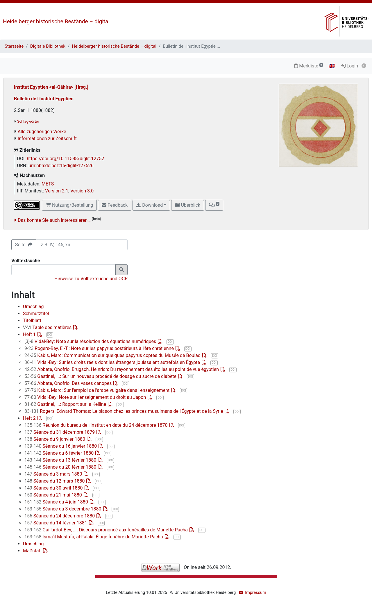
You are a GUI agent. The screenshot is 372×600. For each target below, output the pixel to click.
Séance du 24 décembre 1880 (60, 516)
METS (48, 184)
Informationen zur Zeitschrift (47, 138)
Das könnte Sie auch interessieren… (54, 220)
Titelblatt (32, 320)
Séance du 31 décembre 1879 (60, 432)
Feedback (115, 205)
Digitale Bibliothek (47, 46)
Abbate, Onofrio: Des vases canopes (68, 383)
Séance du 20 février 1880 (60, 467)
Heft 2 (30, 418)
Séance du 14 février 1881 (56, 523)
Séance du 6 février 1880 (59, 453)
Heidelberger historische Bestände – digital (56, 21)
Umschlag (33, 306)
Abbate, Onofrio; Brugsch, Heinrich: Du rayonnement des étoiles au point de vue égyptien (122, 369)
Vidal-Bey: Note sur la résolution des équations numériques (90, 341)
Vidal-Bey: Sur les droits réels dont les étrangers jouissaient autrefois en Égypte (112, 362)
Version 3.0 (82, 191)
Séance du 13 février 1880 (60, 460)
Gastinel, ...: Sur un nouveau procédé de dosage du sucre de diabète (101, 376)
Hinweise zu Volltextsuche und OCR (91, 278)
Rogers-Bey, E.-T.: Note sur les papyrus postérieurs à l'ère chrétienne (99, 348)
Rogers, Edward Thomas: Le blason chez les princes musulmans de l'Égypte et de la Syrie (124, 411)
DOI (49, 335)
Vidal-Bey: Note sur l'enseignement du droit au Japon (85, 397)
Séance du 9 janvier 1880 (55, 439)
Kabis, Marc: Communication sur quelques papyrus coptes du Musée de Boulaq (113, 355)
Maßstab (32, 550)
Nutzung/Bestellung (69, 205)
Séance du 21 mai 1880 (53, 495)
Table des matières (48, 327)
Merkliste (308, 66)
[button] (214, 205)
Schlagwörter (28, 121)
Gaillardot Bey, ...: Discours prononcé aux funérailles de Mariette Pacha (106, 530)
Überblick (187, 205)
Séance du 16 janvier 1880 (61, 446)
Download (149, 205)
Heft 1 (30, 334)
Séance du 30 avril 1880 (54, 488)
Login (349, 66)
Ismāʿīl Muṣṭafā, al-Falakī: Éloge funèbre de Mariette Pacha (94, 537)
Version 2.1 (56, 191)
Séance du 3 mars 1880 (53, 474)
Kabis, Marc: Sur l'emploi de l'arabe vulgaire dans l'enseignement (97, 390)
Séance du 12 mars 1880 (55, 481)
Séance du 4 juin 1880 (56, 502)
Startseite (14, 46)
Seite (24, 244)
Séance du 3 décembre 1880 (63, 509)
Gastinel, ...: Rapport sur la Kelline (65, 404)
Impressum (255, 592)
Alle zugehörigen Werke (42, 131)
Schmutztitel (36, 313)
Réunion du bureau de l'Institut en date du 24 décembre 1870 (96, 425)
